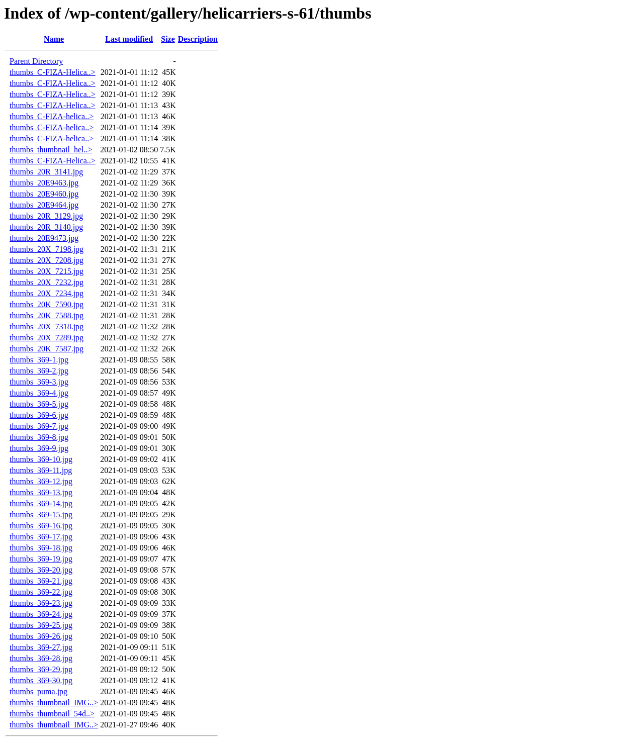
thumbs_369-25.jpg (41, 625)
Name (54, 39)
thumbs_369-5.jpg (39, 404)
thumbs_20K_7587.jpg (46, 348)
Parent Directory (36, 61)
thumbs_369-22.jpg (41, 592)
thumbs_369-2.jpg (39, 370)
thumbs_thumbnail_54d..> (52, 713)
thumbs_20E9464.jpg (44, 205)
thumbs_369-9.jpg (39, 448)
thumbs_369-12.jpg (41, 481)
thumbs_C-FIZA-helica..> (52, 116)
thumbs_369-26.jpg (41, 636)
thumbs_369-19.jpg (41, 558)
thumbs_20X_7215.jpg (46, 271)
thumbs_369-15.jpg (41, 514)
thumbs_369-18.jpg (41, 547)
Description (198, 39)
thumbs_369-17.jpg (41, 536)
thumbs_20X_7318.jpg (46, 326)
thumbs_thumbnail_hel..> (51, 149)
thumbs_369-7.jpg (39, 426)
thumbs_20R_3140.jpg (46, 227)
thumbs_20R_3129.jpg (46, 216)
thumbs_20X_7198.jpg (46, 249)
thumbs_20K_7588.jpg (46, 315)
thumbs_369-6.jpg (39, 415)
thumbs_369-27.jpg (41, 647)
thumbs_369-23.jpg (41, 603)
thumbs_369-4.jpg (39, 393)
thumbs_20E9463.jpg (44, 182)
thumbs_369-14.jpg (41, 503)
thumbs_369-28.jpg (41, 658)
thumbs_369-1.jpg (39, 359)
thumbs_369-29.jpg (41, 669)
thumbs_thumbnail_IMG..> (54, 702)
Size (168, 39)
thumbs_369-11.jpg (41, 470)
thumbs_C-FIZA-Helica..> (53, 72)
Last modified (129, 39)
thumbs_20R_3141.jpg (46, 171)
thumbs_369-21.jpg (41, 581)
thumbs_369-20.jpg (41, 570)
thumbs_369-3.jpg (39, 382)
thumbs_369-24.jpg (41, 614)
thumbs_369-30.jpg (41, 680)
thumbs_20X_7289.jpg (46, 337)
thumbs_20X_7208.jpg (46, 260)
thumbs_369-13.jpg (41, 492)
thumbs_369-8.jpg (39, 437)
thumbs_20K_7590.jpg (46, 304)
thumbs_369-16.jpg (41, 525)
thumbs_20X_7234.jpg (46, 293)
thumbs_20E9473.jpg (44, 238)
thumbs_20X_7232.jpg (46, 282)
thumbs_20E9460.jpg (44, 194)
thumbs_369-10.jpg (41, 459)
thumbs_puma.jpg (38, 691)
